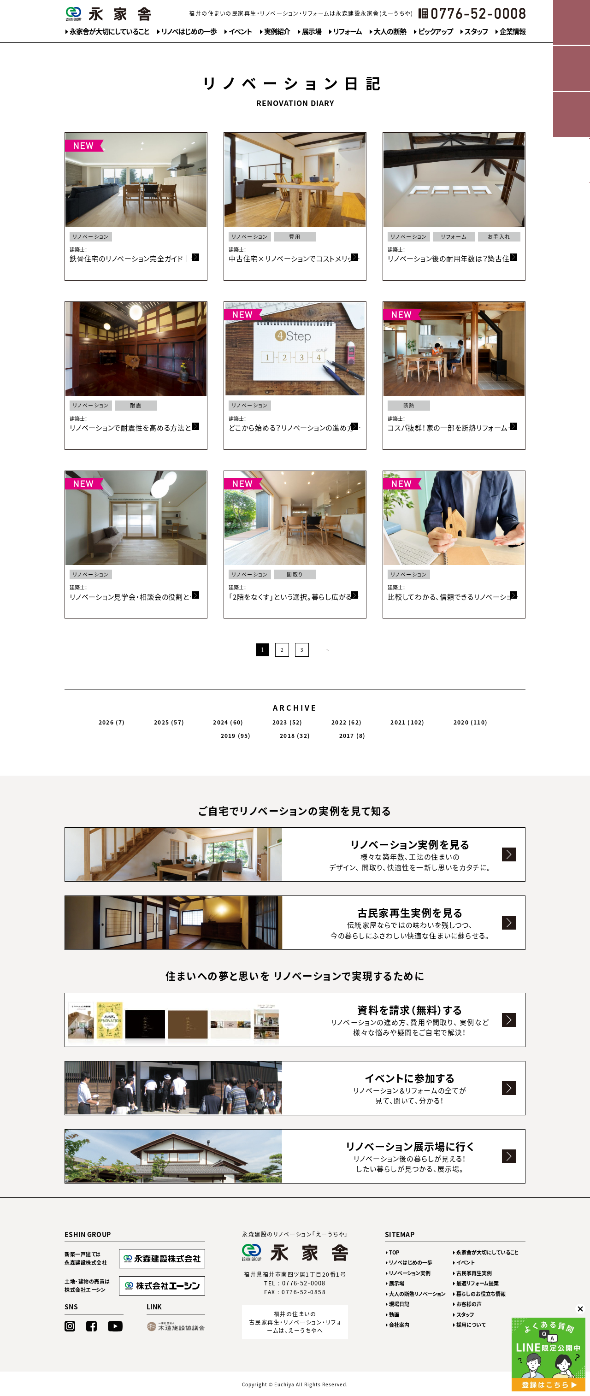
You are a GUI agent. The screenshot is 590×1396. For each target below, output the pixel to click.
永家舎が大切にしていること (109, 31)
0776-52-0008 (304, 1282)
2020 (355, 720)
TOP (394, 1252)
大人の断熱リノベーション (417, 1293)
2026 (110, 720)
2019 (398, 720)
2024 (188, 720)
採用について (471, 1324)
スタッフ (476, 31)
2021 (311, 720)
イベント (240, 31)
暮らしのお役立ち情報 (481, 1293)
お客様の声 (469, 1304)
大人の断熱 (390, 31)
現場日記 (399, 1304)
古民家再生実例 (474, 1273)
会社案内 (399, 1324)
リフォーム (347, 31)
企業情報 (512, 31)
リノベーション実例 (410, 1273)
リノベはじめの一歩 (189, 31)
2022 (269, 720)
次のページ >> (322, 648)
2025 (148, 720)
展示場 (311, 31)
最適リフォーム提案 (477, 1283)
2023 (229, 720)
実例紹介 (277, 31)
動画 (394, 1314)
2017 (476, 720)
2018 (438, 720)
